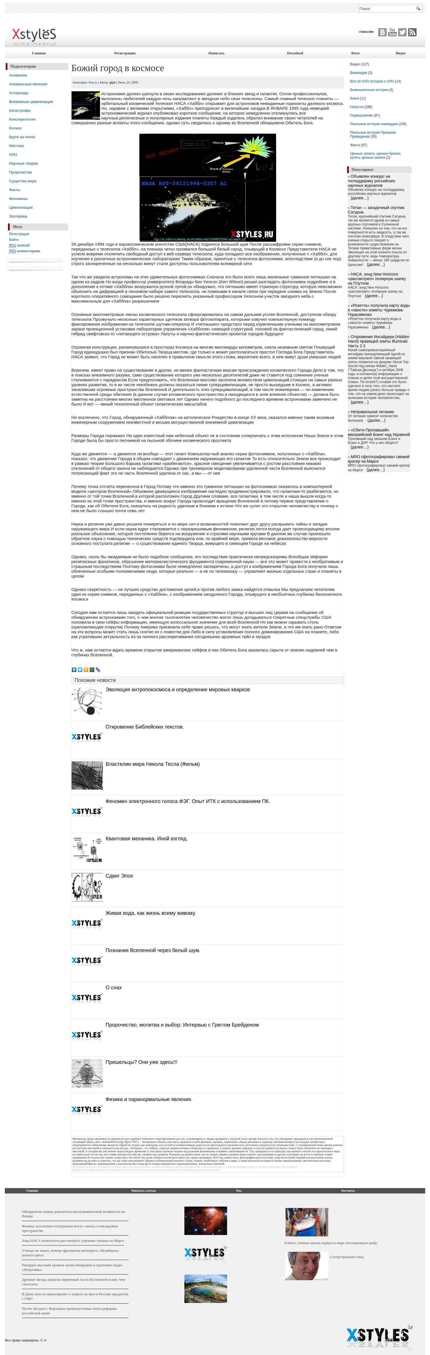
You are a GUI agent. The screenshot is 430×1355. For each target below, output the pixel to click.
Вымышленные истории (369, 90)
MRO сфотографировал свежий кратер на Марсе (378, 459)
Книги (354, 98)
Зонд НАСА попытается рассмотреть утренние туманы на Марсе (73, 1240)
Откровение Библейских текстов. (145, 727)
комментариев (24, 251)
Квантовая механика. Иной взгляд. (147, 838)
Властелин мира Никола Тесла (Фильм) (153, 764)
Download (295, 53)
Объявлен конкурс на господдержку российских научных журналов (371, 181)
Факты (14, 190)
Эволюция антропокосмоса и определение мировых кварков (178, 689)
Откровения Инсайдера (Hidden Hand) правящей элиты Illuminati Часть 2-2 (378, 341)
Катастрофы (19, 110)
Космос (15, 128)
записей (19, 245)
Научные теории (23, 163)
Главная (39, 53)
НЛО (13, 154)
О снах (114, 987)
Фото (355, 53)
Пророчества (20, 172)
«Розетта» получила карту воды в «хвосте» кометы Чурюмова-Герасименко (379, 310)
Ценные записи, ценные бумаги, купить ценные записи (375, 156)
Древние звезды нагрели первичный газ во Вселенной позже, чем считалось (73, 1281)
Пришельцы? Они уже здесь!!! (142, 1062)
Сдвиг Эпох (119, 876)
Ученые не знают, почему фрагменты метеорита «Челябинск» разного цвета (70, 1252)
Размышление (361, 115)
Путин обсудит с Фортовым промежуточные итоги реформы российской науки (69, 1310)
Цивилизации (20, 207)
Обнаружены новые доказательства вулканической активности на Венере (73, 1213)
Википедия (358, 73)
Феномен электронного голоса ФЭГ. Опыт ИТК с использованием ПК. (188, 801)
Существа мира (22, 181)
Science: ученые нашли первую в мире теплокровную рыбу (330, 1243)
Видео (401, 53)
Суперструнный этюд (346, 1257)
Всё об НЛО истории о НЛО (372, 81)
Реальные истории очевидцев (374, 124)
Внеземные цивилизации (31, 102)
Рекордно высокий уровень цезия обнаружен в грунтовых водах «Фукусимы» (72, 1267)
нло (272, 1151)
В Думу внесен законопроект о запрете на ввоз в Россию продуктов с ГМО (75, 1296)
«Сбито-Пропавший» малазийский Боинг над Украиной (379, 432)
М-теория (93, 1157)
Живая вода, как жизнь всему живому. (151, 913)
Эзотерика (18, 216)
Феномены (18, 198)
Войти (14, 240)
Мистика (16, 146)
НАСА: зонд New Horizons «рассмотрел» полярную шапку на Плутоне (377, 279)
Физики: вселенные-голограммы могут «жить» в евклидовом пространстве (70, 1228)
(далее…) (360, 198)
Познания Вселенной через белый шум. (153, 950)
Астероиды (18, 93)
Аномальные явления (28, 84)
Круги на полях (22, 137)
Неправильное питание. (373, 411)
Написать (216, 53)
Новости (357, 107)
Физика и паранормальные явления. (149, 1099)
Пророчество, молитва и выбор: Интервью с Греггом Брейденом (182, 1025)
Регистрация (124, 53)
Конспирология (22, 119)
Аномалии (18, 75)
